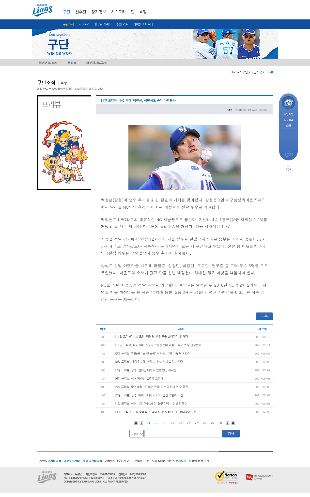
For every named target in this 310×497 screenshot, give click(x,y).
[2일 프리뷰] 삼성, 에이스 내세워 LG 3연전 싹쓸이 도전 (149, 395)
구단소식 (68, 24)
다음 (227, 423)
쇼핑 (143, 12)
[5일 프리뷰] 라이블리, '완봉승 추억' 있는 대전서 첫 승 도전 (151, 386)
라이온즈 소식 (48, 63)
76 (188, 423)
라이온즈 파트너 (143, 24)
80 (220, 423)
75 (180, 423)
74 (172, 423)
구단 (66, 12)
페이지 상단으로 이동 (288, 168)
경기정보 (98, 12)
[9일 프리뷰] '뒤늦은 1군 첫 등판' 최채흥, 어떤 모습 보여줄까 (152, 353)
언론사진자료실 (176, 461)
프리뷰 (71, 63)
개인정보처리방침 (50, 461)
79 (212, 423)
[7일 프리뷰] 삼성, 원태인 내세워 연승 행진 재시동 (145, 370)
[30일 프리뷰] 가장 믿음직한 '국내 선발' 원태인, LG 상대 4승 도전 (155, 412)
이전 (141, 423)
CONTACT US (140, 461)
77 (196, 423)
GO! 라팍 (122, 24)
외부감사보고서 (96, 63)
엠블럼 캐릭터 (102, 24)
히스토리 (84, 24)
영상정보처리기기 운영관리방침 (82, 461)
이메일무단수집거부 (117, 461)
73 (164, 423)
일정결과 (288, 120)
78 (204, 423)
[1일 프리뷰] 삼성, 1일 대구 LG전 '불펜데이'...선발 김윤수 (151, 403)
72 (156, 423)
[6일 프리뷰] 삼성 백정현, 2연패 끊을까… (140, 378)
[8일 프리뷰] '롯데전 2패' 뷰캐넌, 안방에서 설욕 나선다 (149, 361)
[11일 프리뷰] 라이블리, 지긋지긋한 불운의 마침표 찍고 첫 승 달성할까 (158, 345)
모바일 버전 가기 (199, 461)
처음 (136, 423)
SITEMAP (158, 461)
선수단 (80, 12)
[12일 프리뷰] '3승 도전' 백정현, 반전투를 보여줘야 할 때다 (151, 336)
